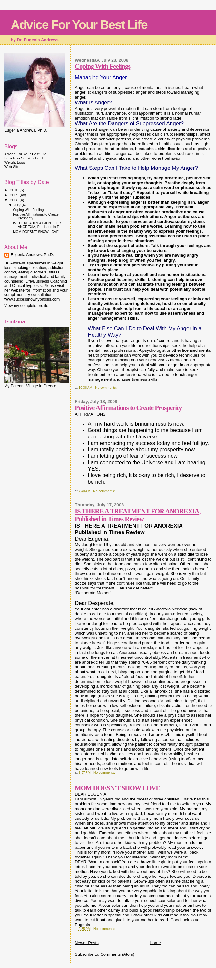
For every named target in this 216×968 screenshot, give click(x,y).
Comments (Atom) (117, 954)
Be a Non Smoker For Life (26, 158)
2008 (14, 200)
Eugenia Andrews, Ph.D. (32, 255)
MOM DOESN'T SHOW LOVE (117, 787)
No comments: (106, 387)
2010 (14, 190)
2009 (14, 195)
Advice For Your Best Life (79, 25)
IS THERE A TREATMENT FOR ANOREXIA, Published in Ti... (37, 225)
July (18, 205)
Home (155, 942)
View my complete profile (26, 305)
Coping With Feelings (102, 66)
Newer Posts (87, 942)
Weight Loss (14, 162)
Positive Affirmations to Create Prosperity (128, 407)
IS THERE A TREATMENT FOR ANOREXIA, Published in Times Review (138, 514)
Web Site (11, 166)
